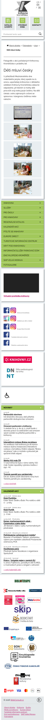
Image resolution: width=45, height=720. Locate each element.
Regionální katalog (23, 222)
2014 (36, 46)
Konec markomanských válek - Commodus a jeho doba (18, 522)
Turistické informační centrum (20, 241)
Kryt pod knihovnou (14, 246)
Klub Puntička (10, 498)
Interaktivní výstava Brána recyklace (20, 442)
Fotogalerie (10, 265)
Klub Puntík (9, 510)
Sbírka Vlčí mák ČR (12, 460)
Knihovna (23, 203)
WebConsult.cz (17, 700)
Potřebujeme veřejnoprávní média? (20, 535)
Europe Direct (23, 236)
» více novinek (10, 483)
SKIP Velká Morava (23, 260)
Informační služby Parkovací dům (21, 251)
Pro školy (23, 212)
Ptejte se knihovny (14, 231)
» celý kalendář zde (12, 570)
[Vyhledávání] (22, 34)
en (38, 4)
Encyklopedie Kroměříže (16, 255)
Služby (23, 207)
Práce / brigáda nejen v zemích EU (19, 560)
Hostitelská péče (11, 549)
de (39, 7)
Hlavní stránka (14, 46)
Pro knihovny (23, 217)
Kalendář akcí (11, 227)
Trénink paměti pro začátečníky (18, 474)
